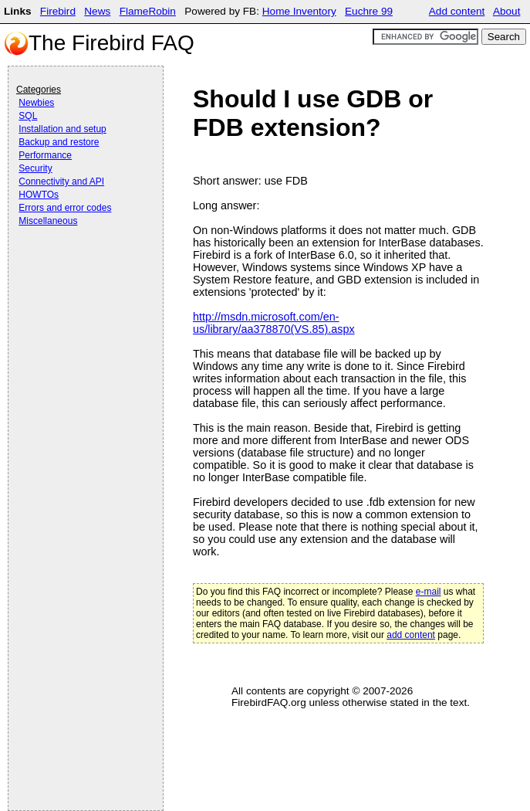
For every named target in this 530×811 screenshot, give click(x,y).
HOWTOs (39, 194)
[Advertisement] (78, 272)
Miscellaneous (48, 220)
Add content (457, 11)
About (507, 11)
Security (35, 168)
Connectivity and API (61, 181)
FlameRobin (148, 11)
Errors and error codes (65, 207)
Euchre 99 (369, 11)
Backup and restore (59, 142)
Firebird (58, 11)
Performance (45, 155)
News (97, 11)
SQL (28, 115)
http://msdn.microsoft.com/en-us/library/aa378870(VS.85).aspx (274, 322)
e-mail (428, 591)
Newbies (36, 102)
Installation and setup (62, 129)
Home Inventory (299, 11)
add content (411, 634)
